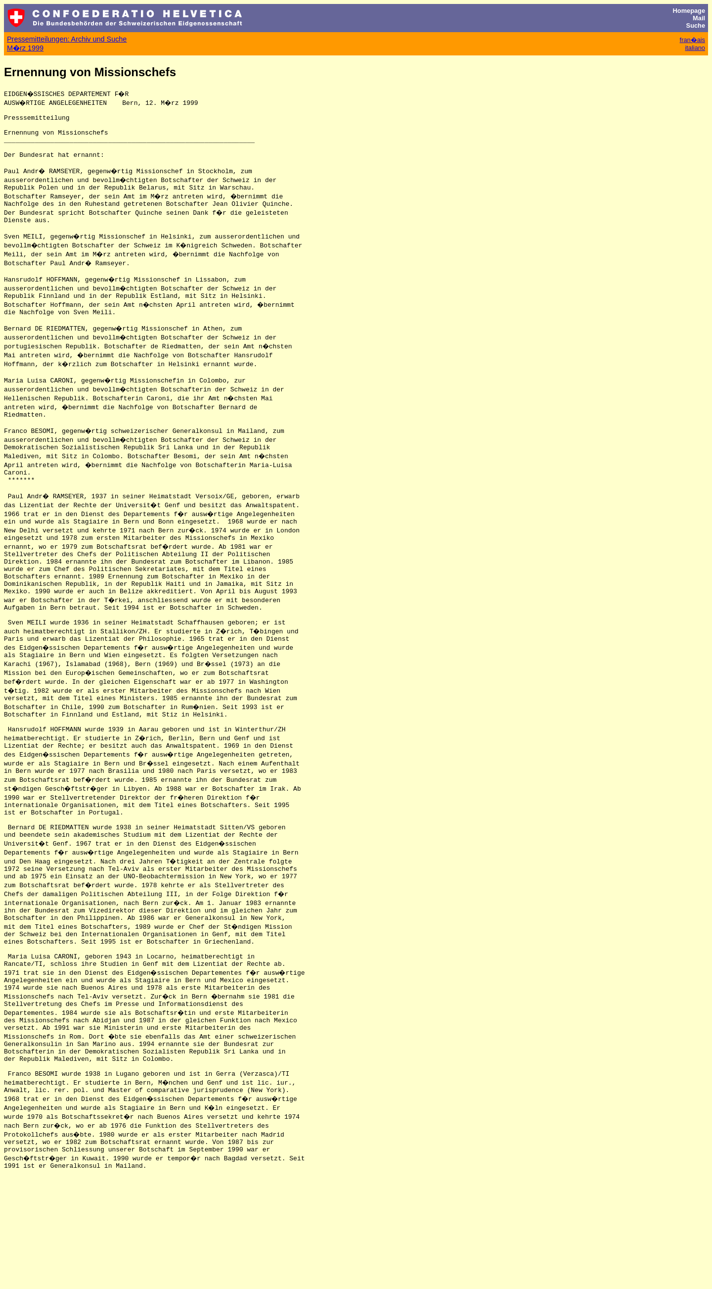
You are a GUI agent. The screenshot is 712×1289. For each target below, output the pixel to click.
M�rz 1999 (25, 48)
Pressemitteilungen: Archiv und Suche (67, 39)
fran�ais (692, 40)
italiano (695, 47)
